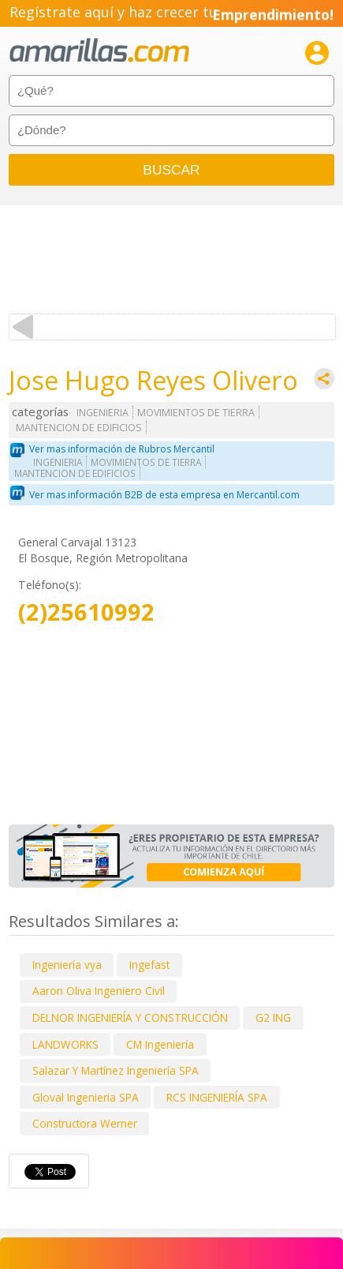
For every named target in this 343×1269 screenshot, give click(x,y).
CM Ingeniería (160, 1044)
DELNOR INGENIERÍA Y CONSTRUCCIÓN (130, 1017)
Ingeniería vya (67, 964)
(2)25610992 (86, 612)
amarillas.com (99, 51)
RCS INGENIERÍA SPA (216, 1097)
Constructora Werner (84, 1123)
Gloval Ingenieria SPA (85, 1097)
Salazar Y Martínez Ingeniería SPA (115, 1070)
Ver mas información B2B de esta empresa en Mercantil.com (164, 494)
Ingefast (149, 964)
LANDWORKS (65, 1044)
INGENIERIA (102, 412)
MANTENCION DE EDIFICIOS (79, 427)
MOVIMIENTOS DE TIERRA (196, 412)
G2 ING (273, 1017)
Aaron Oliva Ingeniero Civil (98, 990)
